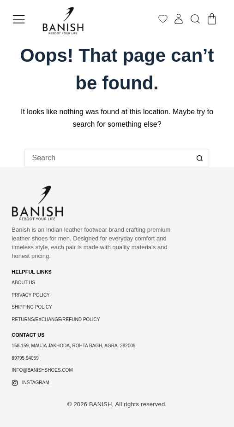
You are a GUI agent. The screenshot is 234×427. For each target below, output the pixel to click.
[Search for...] (107, 158)
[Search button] (200, 158)
